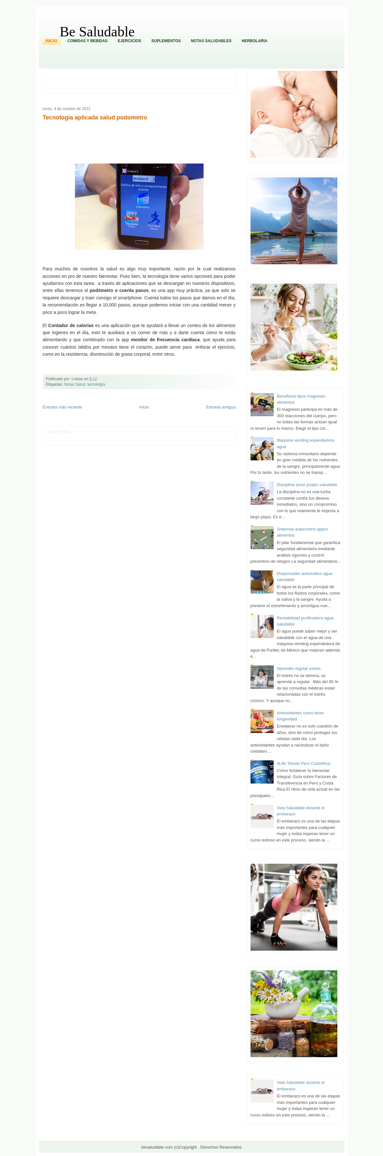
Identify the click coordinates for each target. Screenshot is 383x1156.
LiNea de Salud (82, 431)
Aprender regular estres (299, 668)
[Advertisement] (142, 80)
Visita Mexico (155, 441)
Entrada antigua (221, 407)
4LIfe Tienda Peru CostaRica (303, 763)
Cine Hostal (161, 436)
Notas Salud (74, 384)
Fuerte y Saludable (120, 436)
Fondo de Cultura (159, 431)
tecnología (96, 384)
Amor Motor (216, 441)
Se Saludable (135, 441)
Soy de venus (96, 436)
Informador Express (108, 431)
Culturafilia (199, 441)
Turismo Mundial (113, 441)
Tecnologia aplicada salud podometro (95, 117)
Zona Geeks (181, 431)
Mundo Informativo (87, 441)
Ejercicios (129, 41)
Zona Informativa (58, 431)
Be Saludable (97, 32)
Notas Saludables (211, 41)
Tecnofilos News (57, 436)
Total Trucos (143, 436)
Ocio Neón (78, 436)
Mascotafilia (64, 441)
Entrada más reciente (63, 407)
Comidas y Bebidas (88, 41)
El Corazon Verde (178, 441)
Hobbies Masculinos (205, 431)
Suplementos (166, 41)
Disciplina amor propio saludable (307, 484)
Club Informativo (135, 431)
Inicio (52, 41)
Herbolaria (254, 41)
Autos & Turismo (205, 436)
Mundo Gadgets (181, 436)
